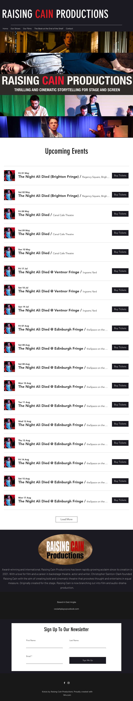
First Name (31, 640)
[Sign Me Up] (87, 660)
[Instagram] (68, 683)
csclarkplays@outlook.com (66, 609)
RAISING (18, 14)
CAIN (44, 14)
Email (28, 656)
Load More (66, 519)
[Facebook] (64, 683)
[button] (48, 176)
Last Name (74, 640)
